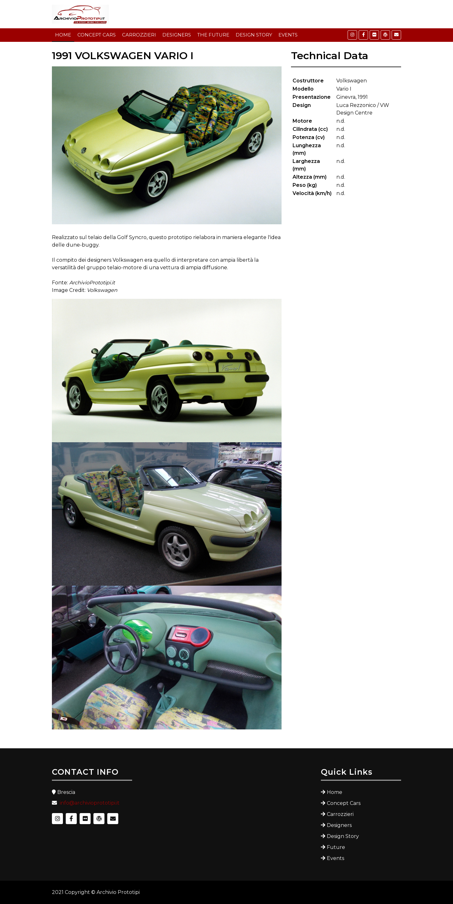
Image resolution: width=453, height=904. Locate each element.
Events (335, 858)
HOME (63, 35)
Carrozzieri (340, 814)
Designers (339, 825)
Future (336, 847)
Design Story (343, 836)
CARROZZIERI (139, 35)
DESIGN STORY (254, 35)
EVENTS (288, 35)
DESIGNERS (176, 35)
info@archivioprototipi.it (90, 803)
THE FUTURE (213, 35)
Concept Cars (344, 803)
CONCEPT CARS (96, 35)
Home (334, 792)
